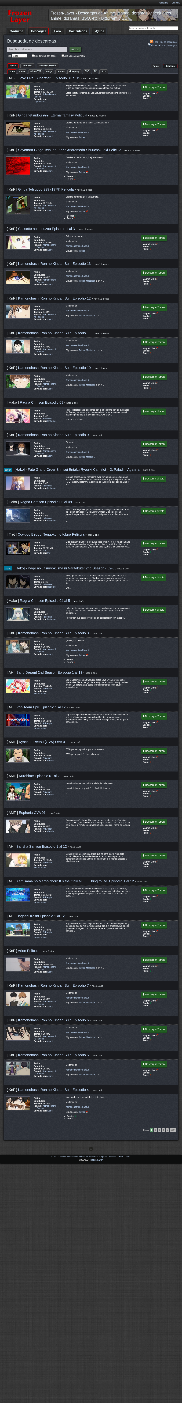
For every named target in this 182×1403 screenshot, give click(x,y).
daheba (50, 760)
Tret (44, 550)
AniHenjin (47, 688)
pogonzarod (39, 101)
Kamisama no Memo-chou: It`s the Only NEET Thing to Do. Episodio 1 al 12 (75, 881)
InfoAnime (16, 31)
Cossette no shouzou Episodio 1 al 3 (46, 229)
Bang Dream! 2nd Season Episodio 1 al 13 (49, 672)
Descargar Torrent (153, 87)
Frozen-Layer (96, 1160)
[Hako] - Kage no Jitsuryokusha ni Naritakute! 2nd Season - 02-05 (66, 568)
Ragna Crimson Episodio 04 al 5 (45, 601)
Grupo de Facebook (108, 1157)
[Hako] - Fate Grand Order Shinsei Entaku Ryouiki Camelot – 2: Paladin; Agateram (79, 469)
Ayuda (99, 31)
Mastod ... (90, 457)
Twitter (82, 137)
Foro (57, 31)
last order (51, 421)
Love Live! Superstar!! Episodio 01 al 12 (49, 78)
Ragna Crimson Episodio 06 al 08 (46, 502)
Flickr (127, 1157)
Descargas (38, 31)
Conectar (176, 3)
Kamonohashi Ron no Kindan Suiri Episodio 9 (53, 435)
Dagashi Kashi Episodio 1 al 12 (40, 916)
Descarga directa (153, 411)
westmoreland (40, 693)
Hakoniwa (47, 418)
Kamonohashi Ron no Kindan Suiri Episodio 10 (54, 368)
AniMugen (47, 758)
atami (50, 136)
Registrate (163, 3)
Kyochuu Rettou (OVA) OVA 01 (43, 742)
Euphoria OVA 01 (32, 813)
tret (48, 553)
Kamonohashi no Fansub (77, 132)
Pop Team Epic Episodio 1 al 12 (40, 707)
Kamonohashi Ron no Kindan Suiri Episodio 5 (53, 1055)
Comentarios (78, 31)
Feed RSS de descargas (163, 41)
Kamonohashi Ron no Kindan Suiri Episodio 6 (53, 1020)
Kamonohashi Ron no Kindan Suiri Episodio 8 (53, 633)
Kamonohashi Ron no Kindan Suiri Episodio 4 (53, 1090)
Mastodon (90, 281)
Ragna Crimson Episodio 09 (41, 402)
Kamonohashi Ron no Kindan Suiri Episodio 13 (54, 264)
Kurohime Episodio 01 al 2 (39, 776)
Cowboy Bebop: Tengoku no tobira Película (51, 534)
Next (173, 1130)
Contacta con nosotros (68, 1157)
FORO (54, 1157)
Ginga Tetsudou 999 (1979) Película (46, 189)
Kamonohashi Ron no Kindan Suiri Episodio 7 (53, 985)
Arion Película (29, 951)
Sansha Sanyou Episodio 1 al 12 (41, 846)
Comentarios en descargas (162, 45)
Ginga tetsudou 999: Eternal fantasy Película (53, 115)
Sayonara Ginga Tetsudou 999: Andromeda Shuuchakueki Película (70, 150)
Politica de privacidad (88, 1157)
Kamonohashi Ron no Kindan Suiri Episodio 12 (54, 298)
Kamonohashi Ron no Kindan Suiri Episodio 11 (54, 333)
